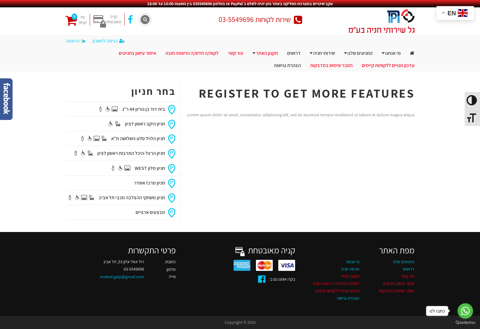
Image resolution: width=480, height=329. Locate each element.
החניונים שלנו (360, 53)
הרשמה (75, 41)
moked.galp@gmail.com (122, 276)
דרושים (294, 53)
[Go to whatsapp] (465, 311)
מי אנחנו (393, 53)
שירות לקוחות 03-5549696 (260, 19)
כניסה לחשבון (108, 41)
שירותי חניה (324, 53)
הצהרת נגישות (287, 65)
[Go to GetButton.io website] (465, 323)
